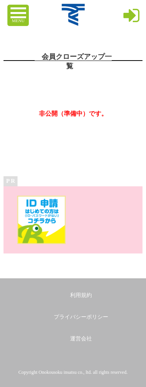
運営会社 (81, 339)
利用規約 (81, 295)
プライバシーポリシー (81, 317)
